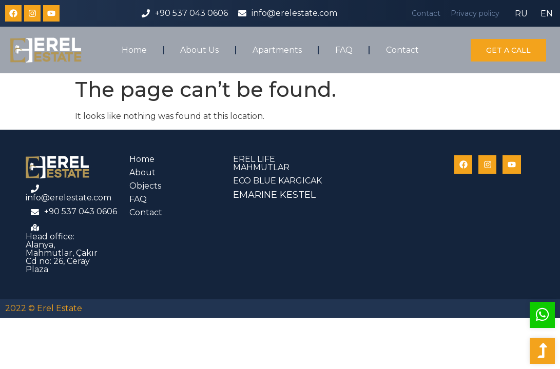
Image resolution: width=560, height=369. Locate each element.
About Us (199, 50)
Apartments (277, 50)
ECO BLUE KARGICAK (277, 181)
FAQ (344, 50)
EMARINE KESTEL (274, 194)
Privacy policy (475, 13)
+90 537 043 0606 (191, 13)
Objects (145, 186)
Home (134, 50)
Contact (426, 13)
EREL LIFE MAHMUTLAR (261, 163)
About (142, 172)
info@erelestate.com (294, 13)
